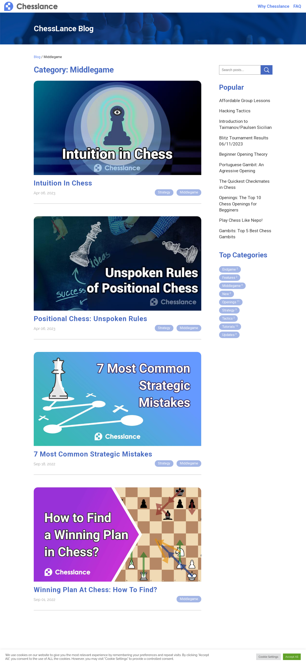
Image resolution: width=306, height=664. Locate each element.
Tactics (228, 318)
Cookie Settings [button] (268, 656)
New (226, 294)
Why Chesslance (273, 6)
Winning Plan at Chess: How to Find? (95, 590)
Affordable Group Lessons (244, 100)
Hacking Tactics (234, 110)
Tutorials (230, 326)
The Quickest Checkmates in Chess (244, 184)
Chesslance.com (31, 6)
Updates (229, 335)
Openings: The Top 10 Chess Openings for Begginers (240, 204)
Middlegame (189, 192)
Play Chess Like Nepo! (240, 220)
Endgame (230, 269)
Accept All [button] (291, 656)
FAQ (297, 6)
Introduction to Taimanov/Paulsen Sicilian (245, 124)
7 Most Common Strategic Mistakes (93, 454)
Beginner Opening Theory (243, 154)
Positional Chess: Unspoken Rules (90, 319)
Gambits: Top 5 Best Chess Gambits (245, 233)
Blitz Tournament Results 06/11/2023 (243, 141)
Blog (37, 57)
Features (229, 277)
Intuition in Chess (63, 183)
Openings (230, 302)
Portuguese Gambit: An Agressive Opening (241, 167)
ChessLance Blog (64, 28)
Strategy (164, 192)
